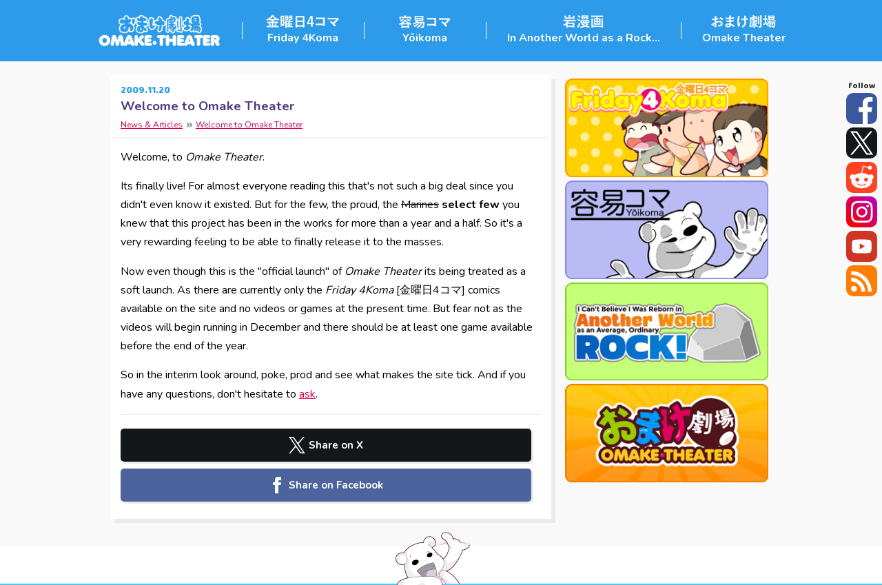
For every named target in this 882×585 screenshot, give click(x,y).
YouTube (861, 246)
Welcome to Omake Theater (207, 106)
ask (307, 394)
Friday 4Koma (302, 37)
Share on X (226, 445)
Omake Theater (744, 37)
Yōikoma (424, 37)
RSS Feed (861, 280)
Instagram (861, 211)
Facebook (861, 108)
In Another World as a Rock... (583, 37)
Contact (541, 564)
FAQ (572, 564)
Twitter (861, 142)
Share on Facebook (436, 445)
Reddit (861, 177)
